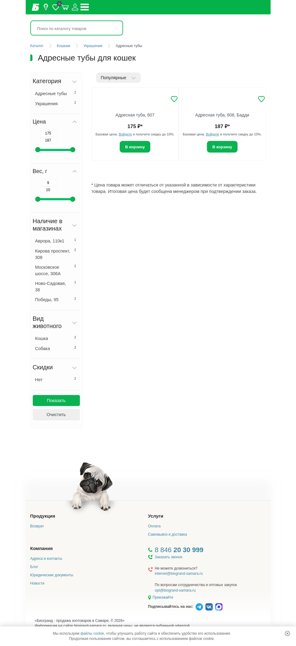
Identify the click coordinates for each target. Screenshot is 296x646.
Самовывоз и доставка (167, 534)
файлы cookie (92, 633)
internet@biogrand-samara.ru (179, 573)
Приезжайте (163, 597)
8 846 (179, 550)
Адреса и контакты (46, 558)
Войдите (125, 134)
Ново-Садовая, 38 (55, 286)
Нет (55, 379)
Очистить (56, 414)
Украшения (55, 103)
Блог (34, 567)
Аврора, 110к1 (55, 240)
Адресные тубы (55, 93)
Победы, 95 (55, 299)
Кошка (55, 338)
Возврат (37, 526)
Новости (37, 583)
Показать (56, 400)
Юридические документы (51, 575)
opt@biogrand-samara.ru (175, 590)
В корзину (135, 147)
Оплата (154, 526)
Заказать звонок (168, 557)
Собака (55, 348)
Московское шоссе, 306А (55, 270)
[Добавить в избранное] (174, 99)
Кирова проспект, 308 (55, 254)
